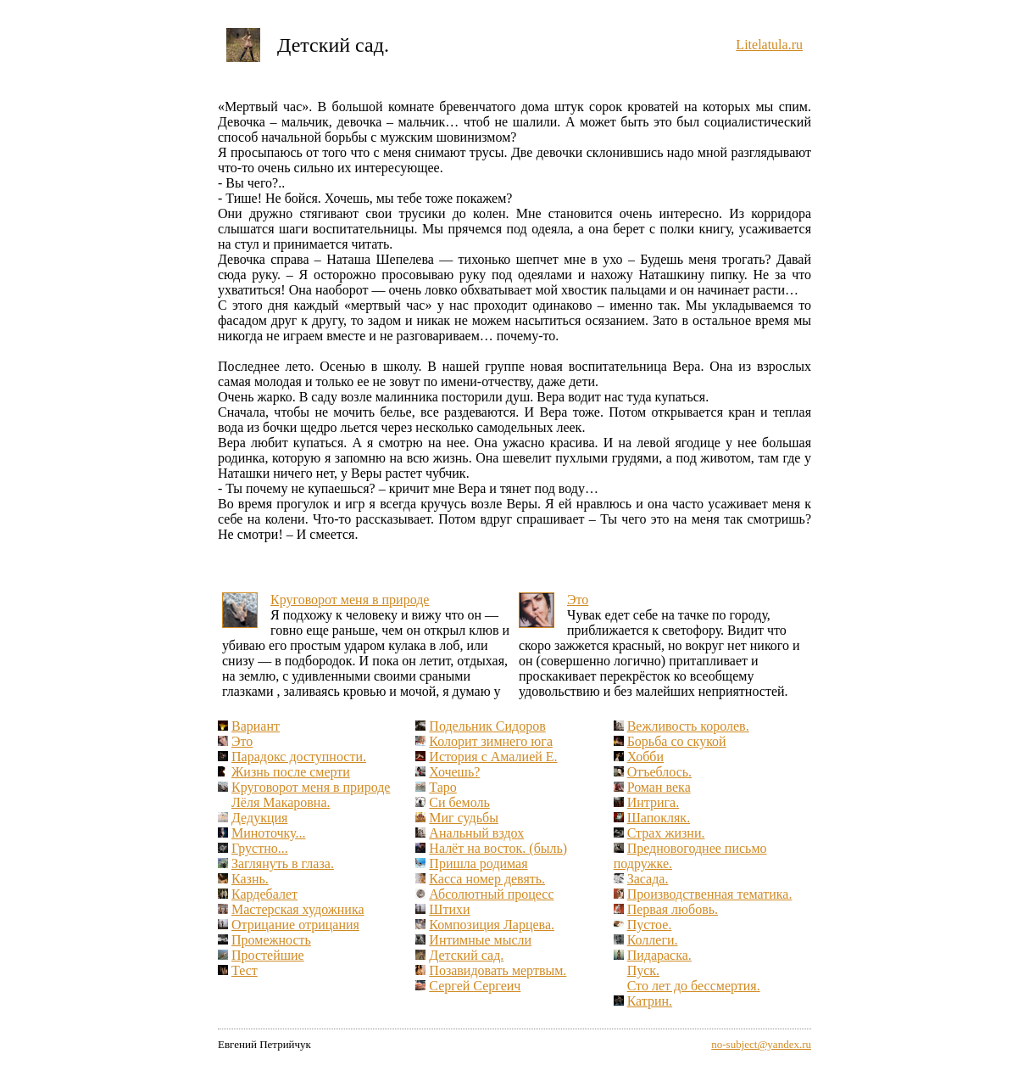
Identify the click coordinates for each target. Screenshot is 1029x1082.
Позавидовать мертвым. (497, 970)
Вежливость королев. (688, 726)
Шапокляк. (658, 817)
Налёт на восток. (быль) (498, 848)
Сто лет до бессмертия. (693, 985)
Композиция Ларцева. (491, 924)
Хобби (645, 756)
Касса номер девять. (487, 879)
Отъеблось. (659, 772)
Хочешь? (454, 772)
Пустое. (649, 924)
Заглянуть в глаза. (282, 863)
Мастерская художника (297, 909)
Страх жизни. (666, 833)
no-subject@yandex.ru (761, 1044)
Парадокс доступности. (298, 756)
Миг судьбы (463, 817)
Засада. (648, 879)
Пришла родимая (478, 863)
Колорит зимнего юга (491, 741)
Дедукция (259, 817)
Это (577, 599)
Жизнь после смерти (290, 772)
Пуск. (643, 970)
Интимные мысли (480, 940)
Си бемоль (459, 802)
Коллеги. (652, 940)
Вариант (255, 726)
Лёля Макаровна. (280, 802)
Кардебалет (264, 894)
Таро (442, 787)
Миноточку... (268, 833)
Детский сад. (466, 955)
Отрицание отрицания (295, 924)
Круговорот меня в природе (349, 599)
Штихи (449, 909)
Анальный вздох (476, 833)
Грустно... (259, 848)
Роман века (659, 787)
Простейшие (267, 955)
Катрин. (649, 1001)
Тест (244, 970)
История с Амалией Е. (493, 756)
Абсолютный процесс (491, 894)
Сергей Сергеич (474, 985)
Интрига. (653, 802)
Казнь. (250, 879)
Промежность (271, 940)
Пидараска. (659, 955)
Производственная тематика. (710, 894)
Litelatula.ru (769, 44)
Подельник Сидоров (487, 726)
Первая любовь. (672, 909)
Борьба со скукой (676, 741)
